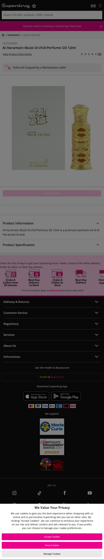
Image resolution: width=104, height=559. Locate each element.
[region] (52, 531)
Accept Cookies (52, 536)
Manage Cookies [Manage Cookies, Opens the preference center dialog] (52, 554)
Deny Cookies (52, 545)
